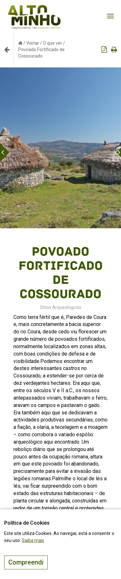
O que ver (52, 43)
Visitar (32, 43)
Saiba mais (33, 540)
